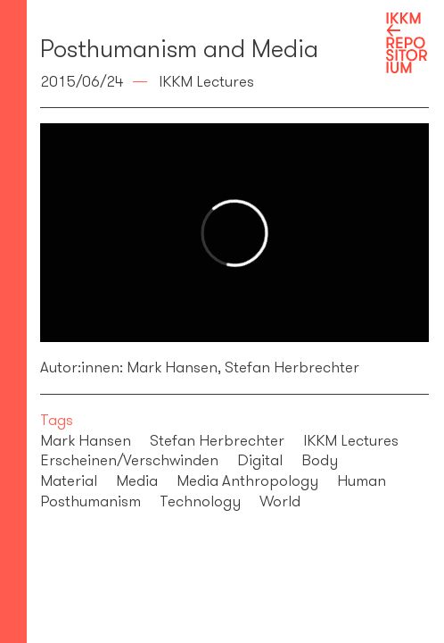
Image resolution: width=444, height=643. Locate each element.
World (279, 501)
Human (361, 480)
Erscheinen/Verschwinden (129, 460)
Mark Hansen (172, 367)
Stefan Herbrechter (290, 367)
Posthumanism (90, 501)
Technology (200, 501)
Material (68, 480)
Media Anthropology (247, 480)
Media (137, 480)
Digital (260, 460)
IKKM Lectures (351, 440)
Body (319, 460)
